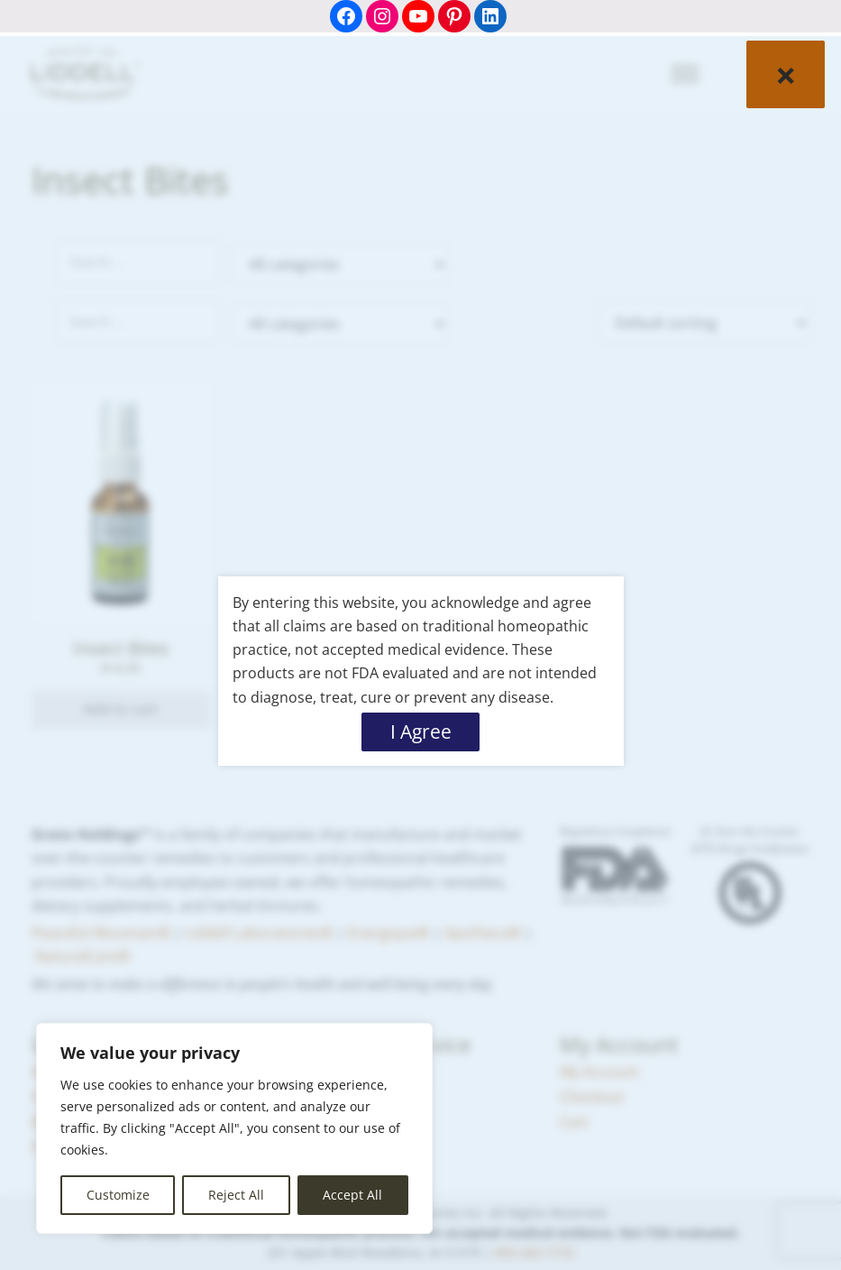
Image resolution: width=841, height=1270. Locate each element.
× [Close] (785, 74)
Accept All (352, 1194)
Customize (118, 1194)
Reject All (236, 1194)
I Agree (421, 731)
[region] (234, 1128)
